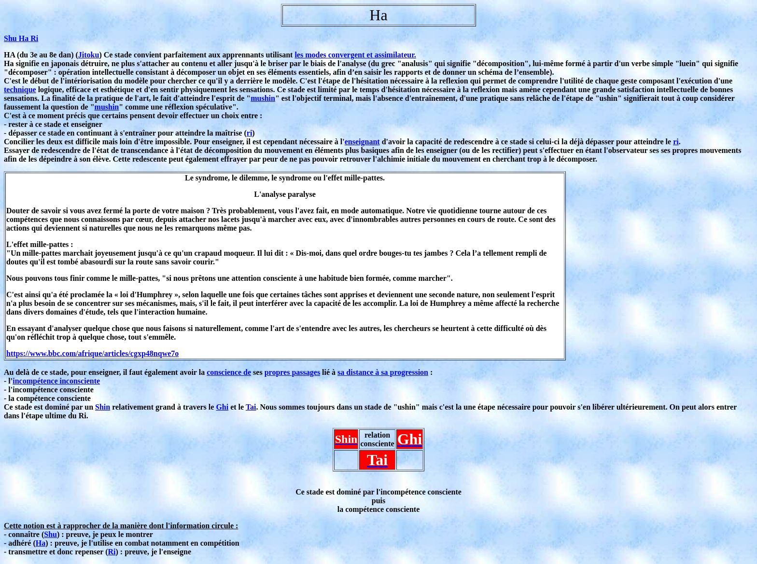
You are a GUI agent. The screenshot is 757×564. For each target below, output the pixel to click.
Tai (251, 407)
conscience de (229, 372)
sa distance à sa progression (382, 372)
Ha (40, 543)
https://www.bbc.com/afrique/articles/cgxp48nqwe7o (92, 353)
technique (20, 89)
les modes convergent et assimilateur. (355, 55)
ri (249, 133)
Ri (112, 552)
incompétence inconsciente (56, 381)
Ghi (222, 407)
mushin (263, 98)
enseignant (362, 142)
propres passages (292, 372)
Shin (102, 407)
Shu (50, 534)
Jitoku (88, 55)
